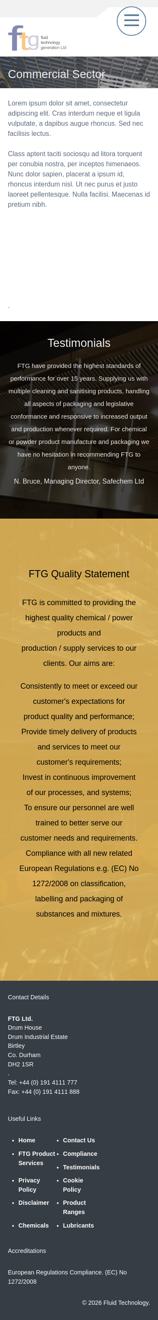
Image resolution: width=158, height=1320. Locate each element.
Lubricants (78, 1225)
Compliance (80, 1153)
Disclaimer (34, 1202)
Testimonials (81, 1167)
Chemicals (34, 1225)
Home (27, 1140)
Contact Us (79, 1140)
